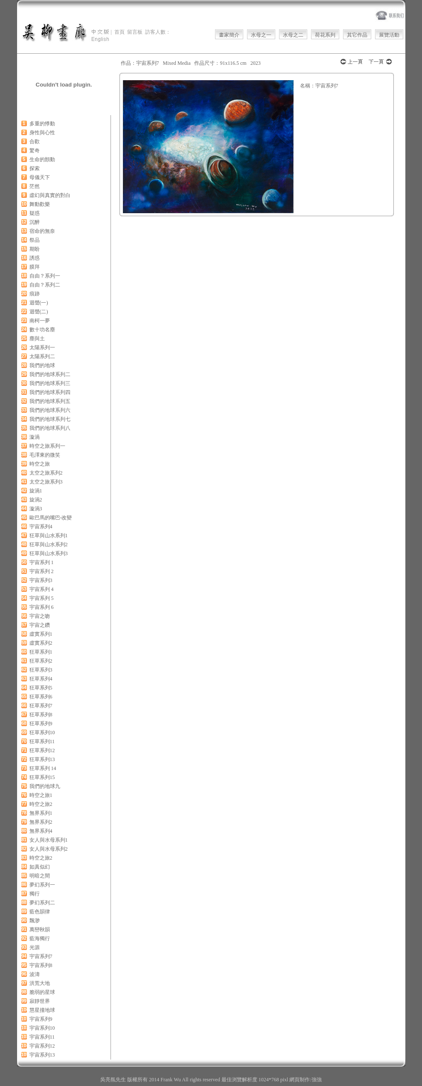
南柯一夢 (39, 321)
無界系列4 (40, 831)
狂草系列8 (40, 715)
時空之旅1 (40, 795)
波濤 (34, 974)
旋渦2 (35, 500)
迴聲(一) (38, 303)
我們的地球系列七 (49, 419)
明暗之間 (39, 876)
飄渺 (34, 921)
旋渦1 (35, 491)
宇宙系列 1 (41, 562)
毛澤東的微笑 (44, 455)
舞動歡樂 (39, 204)
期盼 (34, 249)
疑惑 (34, 213)
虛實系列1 (40, 634)
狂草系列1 (40, 652)
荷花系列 (325, 35)
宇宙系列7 (40, 956)
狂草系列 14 (42, 768)
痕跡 (34, 294)
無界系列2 (40, 822)
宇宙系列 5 (41, 598)
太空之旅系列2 (46, 473)
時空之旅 (39, 464)
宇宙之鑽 (39, 625)
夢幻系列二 (42, 903)
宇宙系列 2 (41, 571)
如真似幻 (39, 867)
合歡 (34, 142)
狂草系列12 (42, 750)
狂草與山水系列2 (48, 544)
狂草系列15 (42, 777)
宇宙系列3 (40, 580)
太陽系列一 (42, 347)
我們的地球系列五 (49, 401)
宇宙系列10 (42, 1028)
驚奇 (34, 150)
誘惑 (34, 258)
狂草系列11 (42, 741)
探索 (34, 168)
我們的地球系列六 (49, 410)
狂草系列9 (40, 724)
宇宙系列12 (42, 1046)
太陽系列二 (42, 356)
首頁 (119, 32)
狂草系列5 (40, 688)
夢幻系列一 (42, 885)
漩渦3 (35, 509)
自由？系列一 (44, 276)
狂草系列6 (40, 697)
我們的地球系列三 (49, 383)
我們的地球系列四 (49, 392)
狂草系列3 (40, 670)
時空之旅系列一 (47, 446)
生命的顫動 (42, 159)
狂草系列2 (40, 661)
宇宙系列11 (42, 1037)
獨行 (34, 894)
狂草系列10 (42, 733)
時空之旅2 (40, 804)
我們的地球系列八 (49, 428)
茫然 (34, 186)
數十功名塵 (42, 330)
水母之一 (261, 35)
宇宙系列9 (40, 1019)
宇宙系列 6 (41, 607)
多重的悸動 (42, 124)
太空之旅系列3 (46, 482)
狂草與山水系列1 (48, 536)
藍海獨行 (39, 938)
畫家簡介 (229, 35)
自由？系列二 (44, 285)
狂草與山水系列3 (48, 553)
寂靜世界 (39, 1001)
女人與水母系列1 (48, 840)
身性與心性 (42, 133)
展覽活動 (389, 35)
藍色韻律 (39, 912)
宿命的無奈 (42, 231)
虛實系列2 (40, 643)
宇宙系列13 (42, 1055)
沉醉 (34, 222)
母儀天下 (39, 177)
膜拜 (34, 267)
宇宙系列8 (40, 965)
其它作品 (357, 35)
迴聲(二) (38, 312)
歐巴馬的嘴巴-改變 (50, 518)
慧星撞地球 (42, 1010)
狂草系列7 (40, 706)
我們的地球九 (44, 786)
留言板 (135, 32)
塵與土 (37, 339)
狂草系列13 (42, 759)
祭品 (34, 240)
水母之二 (293, 35)
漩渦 (34, 437)
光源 (34, 947)
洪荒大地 (39, 983)
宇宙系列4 (40, 527)
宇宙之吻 (39, 616)
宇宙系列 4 (41, 589)
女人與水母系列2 (48, 849)
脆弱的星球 (42, 992)
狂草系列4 (40, 679)
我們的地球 (42, 365)
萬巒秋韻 (39, 930)
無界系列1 (40, 813)
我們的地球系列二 (49, 374)
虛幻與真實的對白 (49, 195)
